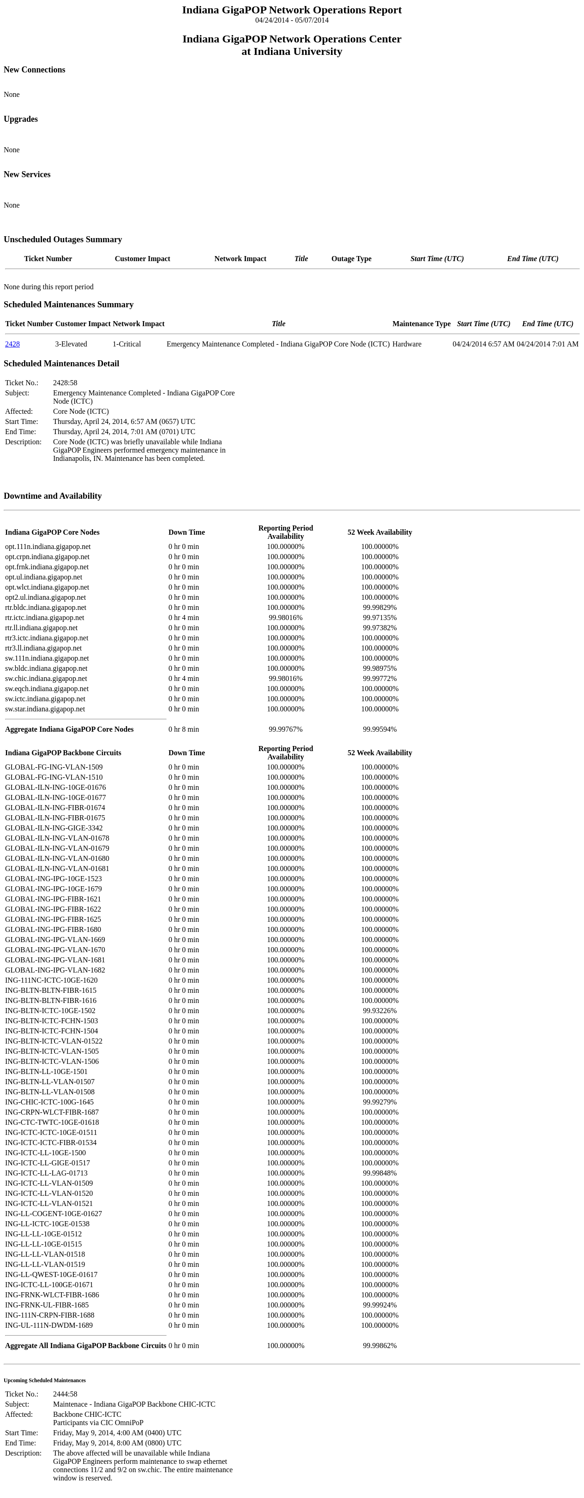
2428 (12, 344)
